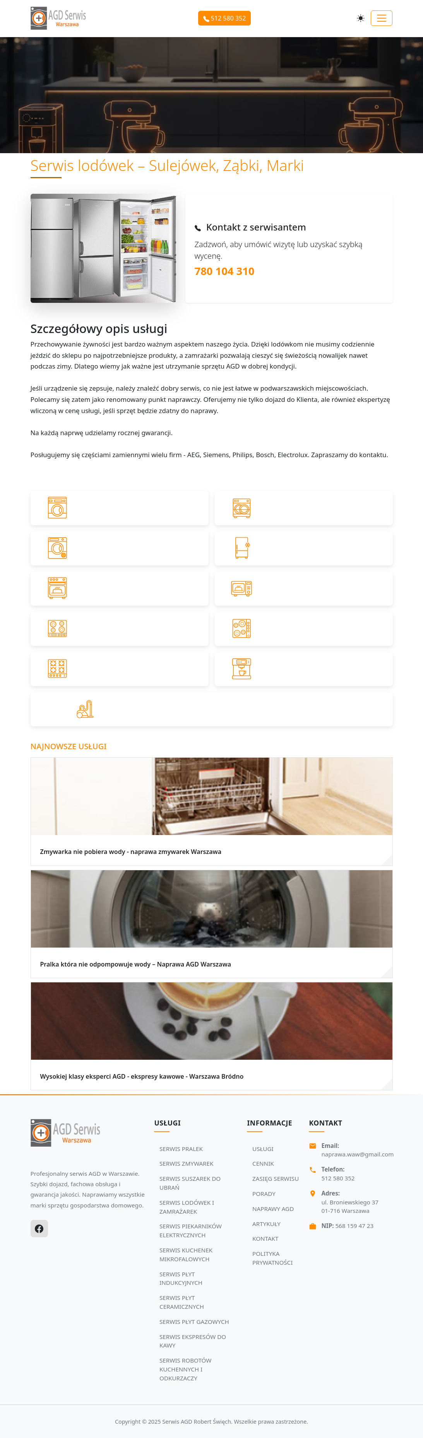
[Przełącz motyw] (361, 18)
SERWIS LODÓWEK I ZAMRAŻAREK (186, 1207)
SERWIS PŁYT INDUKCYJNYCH (180, 1278)
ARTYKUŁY (266, 1224)
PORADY (264, 1193)
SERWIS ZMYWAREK (186, 1163)
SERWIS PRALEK (181, 1149)
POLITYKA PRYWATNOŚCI (272, 1258)
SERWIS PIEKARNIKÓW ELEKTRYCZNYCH (190, 1230)
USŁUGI (263, 1149)
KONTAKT (265, 1238)
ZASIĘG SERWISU (275, 1178)
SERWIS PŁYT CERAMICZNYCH (181, 1302)
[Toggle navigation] (381, 18)
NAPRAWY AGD (273, 1209)
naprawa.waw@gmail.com (357, 1154)
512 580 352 (224, 18)
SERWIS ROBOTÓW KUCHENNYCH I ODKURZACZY (185, 1369)
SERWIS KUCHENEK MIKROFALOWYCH (185, 1254)
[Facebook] (39, 1228)
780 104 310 (225, 271)
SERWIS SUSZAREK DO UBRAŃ (190, 1183)
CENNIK (263, 1163)
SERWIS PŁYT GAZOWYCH (194, 1321)
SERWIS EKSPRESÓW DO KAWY (192, 1341)
